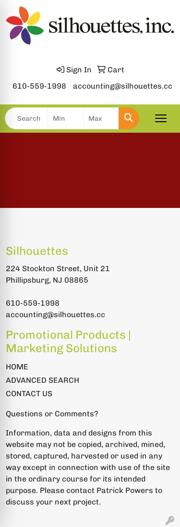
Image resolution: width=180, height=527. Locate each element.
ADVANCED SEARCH (42, 380)
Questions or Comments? (52, 413)
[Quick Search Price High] (101, 118)
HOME (17, 366)
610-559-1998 (39, 86)
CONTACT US (29, 393)
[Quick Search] (26, 118)
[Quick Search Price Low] (66, 118)
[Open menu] (160, 118)
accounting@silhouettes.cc (122, 86)
